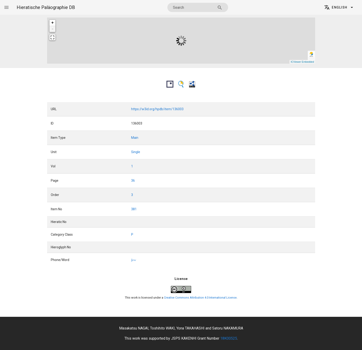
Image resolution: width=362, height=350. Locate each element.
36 (133, 180)
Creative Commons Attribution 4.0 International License (200, 297)
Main (134, 137)
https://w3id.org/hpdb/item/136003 (157, 109)
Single (135, 152)
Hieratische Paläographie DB (46, 7)
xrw (133, 260)
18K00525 (228, 338)
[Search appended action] (220, 7)
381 (134, 209)
